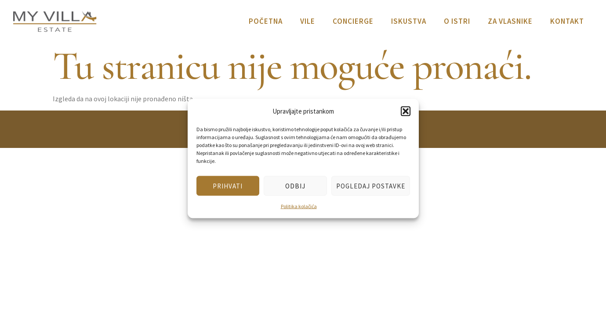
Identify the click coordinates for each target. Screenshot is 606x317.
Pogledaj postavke (370, 185)
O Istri (457, 21)
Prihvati (228, 185)
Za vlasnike (510, 21)
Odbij (295, 185)
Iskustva (408, 21)
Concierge (353, 21)
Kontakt (567, 21)
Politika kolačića (299, 206)
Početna (266, 21)
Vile (307, 21)
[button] (405, 111)
